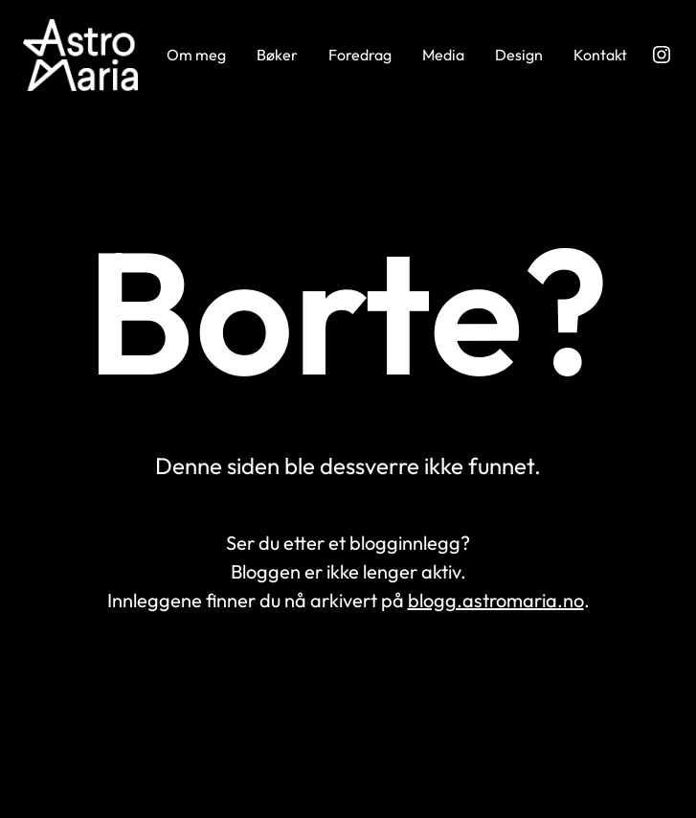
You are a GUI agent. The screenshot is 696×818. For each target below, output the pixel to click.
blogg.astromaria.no (496, 600)
